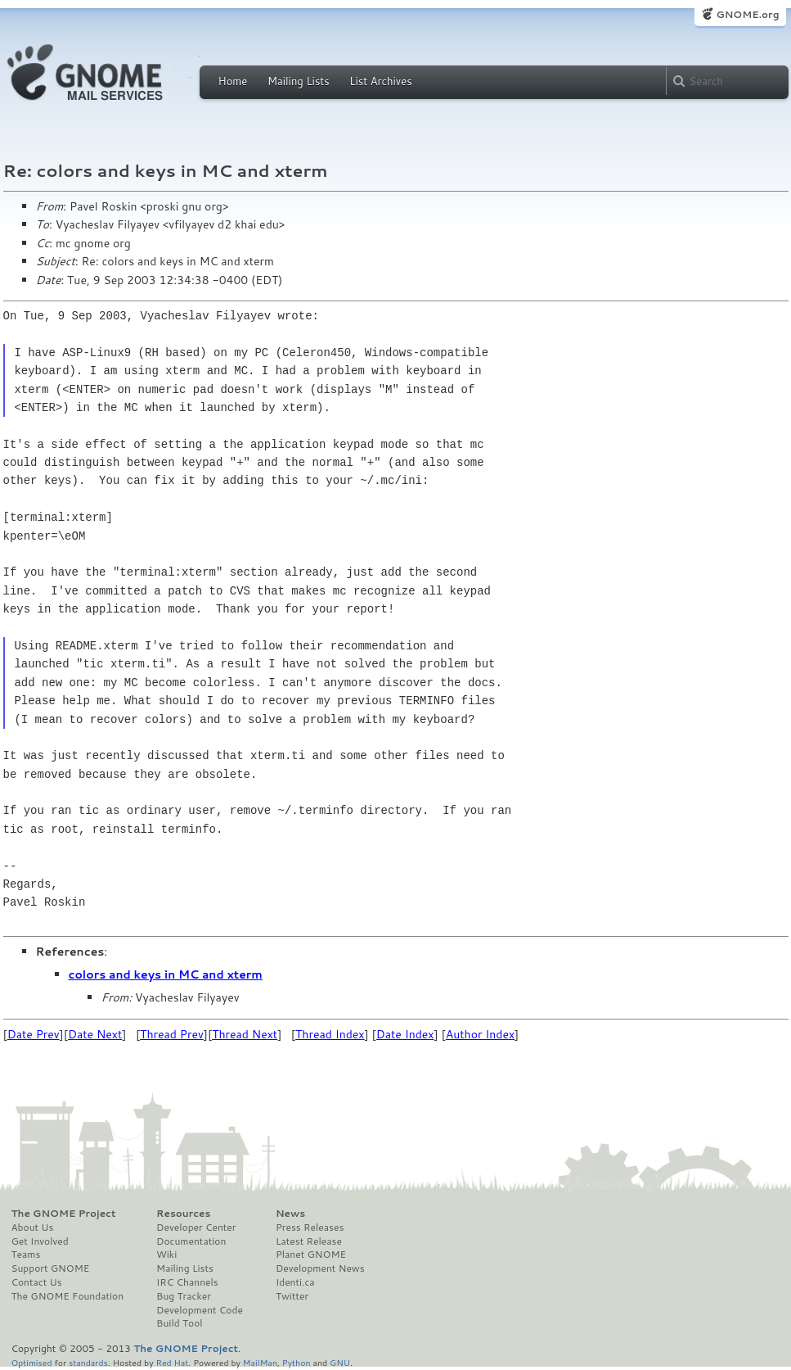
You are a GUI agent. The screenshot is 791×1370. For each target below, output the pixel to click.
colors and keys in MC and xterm (166, 974)
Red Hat (171, 1362)
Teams (26, 1254)
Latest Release (309, 1241)
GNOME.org (747, 14)
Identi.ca (295, 1282)
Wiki (166, 1254)
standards (88, 1362)
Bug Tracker (183, 1296)
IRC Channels (187, 1282)
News (290, 1213)
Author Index (480, 1034)
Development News (320, 1268)
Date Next (95, 1034)
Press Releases (310, 1227)
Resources (183, 1213)
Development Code (199, 1310)
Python (296, 1362)
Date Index (405, 1034)
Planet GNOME (311, 1254)
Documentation (191, 1241)
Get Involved (40, 1241)
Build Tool (179, 1323)
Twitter (292, 1296)
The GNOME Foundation (67, 1296)
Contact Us (36, 1282)
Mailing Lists (298, 81)
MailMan (260, 1362)
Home (233, 81)
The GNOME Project (63, 1213)
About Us (32, 1227)
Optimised (31, 1362)
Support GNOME (50, 1268)
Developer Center (196, 1227)
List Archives (380, 81)
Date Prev (33, 1034)
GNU (340, 1362)
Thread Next (244, 1034)
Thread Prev (172, 1034)
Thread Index (330, 1034)
